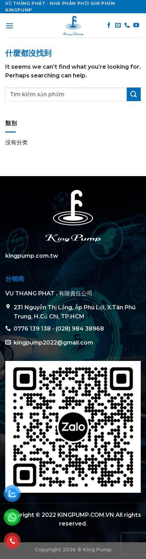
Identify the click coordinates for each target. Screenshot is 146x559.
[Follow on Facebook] (109, 25)
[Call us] (127, 25)
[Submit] (134, 94)
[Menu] (9, 25)
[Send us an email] (118, 25)
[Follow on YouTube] (136, 25)
